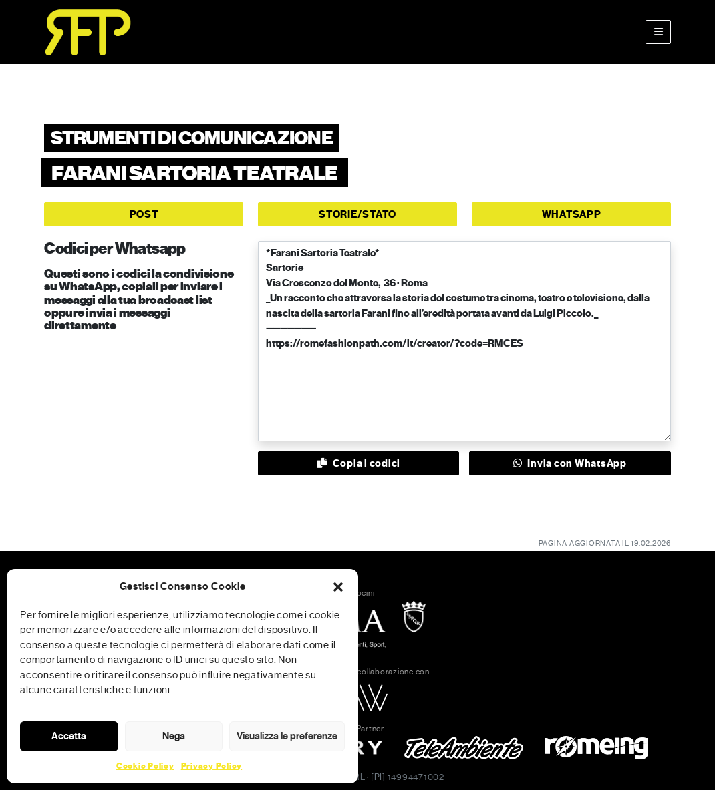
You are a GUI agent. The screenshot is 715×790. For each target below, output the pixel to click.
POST (144, 214)
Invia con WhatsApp (570, 463)
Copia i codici (358, 463)
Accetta (68, 736)
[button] (338, 586)
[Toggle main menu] (658, 32)
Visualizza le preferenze (287, 736)
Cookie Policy (145, 766)
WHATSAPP (571, 214)
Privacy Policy (212, 766)
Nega (173, 736)
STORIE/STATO (357, 214)
